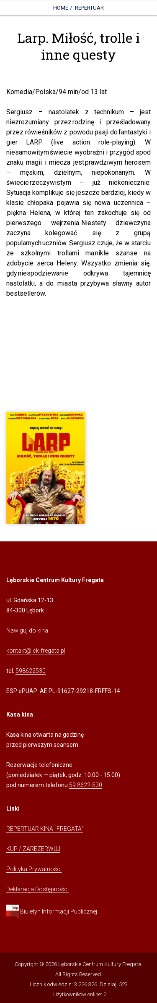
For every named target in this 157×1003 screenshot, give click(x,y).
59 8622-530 (85, 785)
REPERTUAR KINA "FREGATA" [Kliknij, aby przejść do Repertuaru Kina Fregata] (44, 828)
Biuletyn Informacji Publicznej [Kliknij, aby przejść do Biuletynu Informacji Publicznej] (51, 911)
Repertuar (89, 8)
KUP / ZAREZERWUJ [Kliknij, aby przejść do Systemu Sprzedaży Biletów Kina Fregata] (33, 848)
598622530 (30, 670)
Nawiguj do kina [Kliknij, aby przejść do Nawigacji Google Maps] (27, 630)
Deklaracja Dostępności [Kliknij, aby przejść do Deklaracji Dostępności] (37, 889)
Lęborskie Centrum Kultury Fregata (100, 964)
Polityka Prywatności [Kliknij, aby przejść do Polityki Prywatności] (34, 869)
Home (60, 8)
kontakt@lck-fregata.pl (35, 650)
